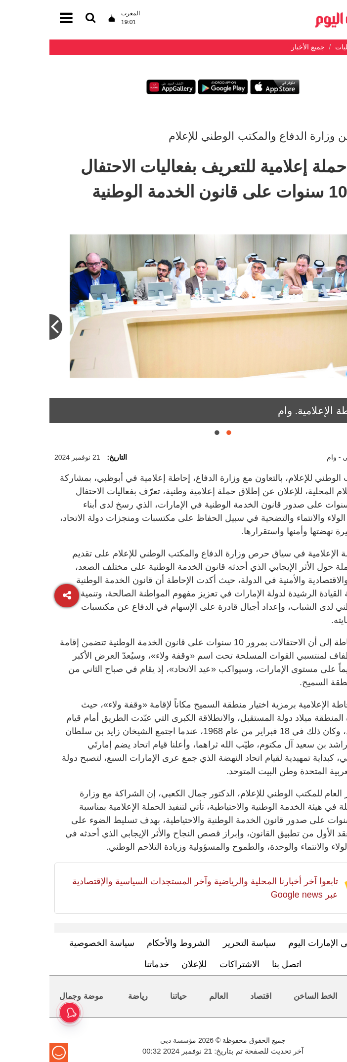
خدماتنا (107, 964)
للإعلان (144, 964)
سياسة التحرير (200, 943)
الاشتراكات (190, 964)
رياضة (88, 996)
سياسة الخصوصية (52, 943)
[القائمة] (41, 18)
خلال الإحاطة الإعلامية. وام (285, 410)
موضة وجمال (31, 996)
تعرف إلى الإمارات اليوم (283, 943)
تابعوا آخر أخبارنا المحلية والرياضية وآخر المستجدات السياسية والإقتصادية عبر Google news (156, 888)
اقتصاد (211, 996)
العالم (169, 996)
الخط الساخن (266, 996)
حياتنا (129, 996)
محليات (322, 996)
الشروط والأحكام (129, 943)
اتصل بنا (237, 964)
